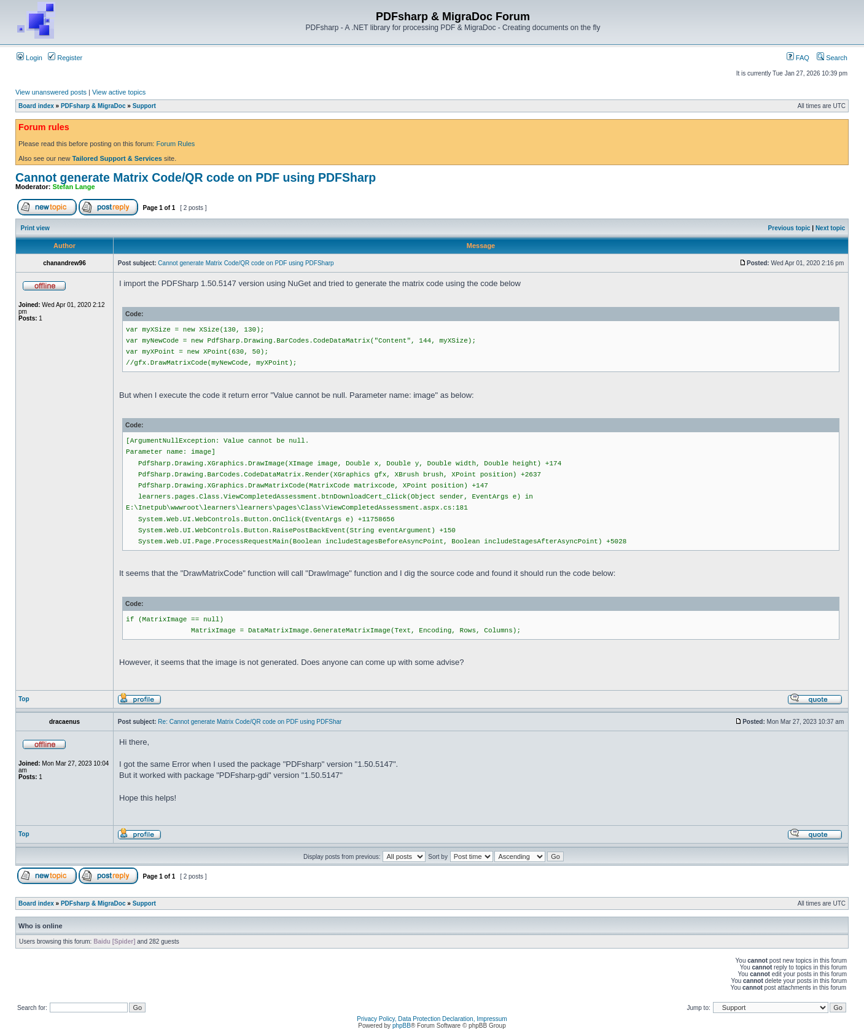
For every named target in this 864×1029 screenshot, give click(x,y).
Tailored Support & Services (117, 158)
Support (144, 106)
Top (23, 699)
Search (832, 57)
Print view (35, 228)
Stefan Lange (74, 186)
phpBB (401, 1025)
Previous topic (789, 228)
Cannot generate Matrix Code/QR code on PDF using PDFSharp (195, 177)
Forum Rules (175, 143)
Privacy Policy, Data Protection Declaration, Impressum (432, 1018)
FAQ (798, 57)
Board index (36, 106)
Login (29, 57)
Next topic (830, 228)
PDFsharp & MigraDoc (93, 106)
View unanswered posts (51, 92)
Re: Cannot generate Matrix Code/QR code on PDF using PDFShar (249, 721)
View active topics (119, 92)
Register (65, 57)
